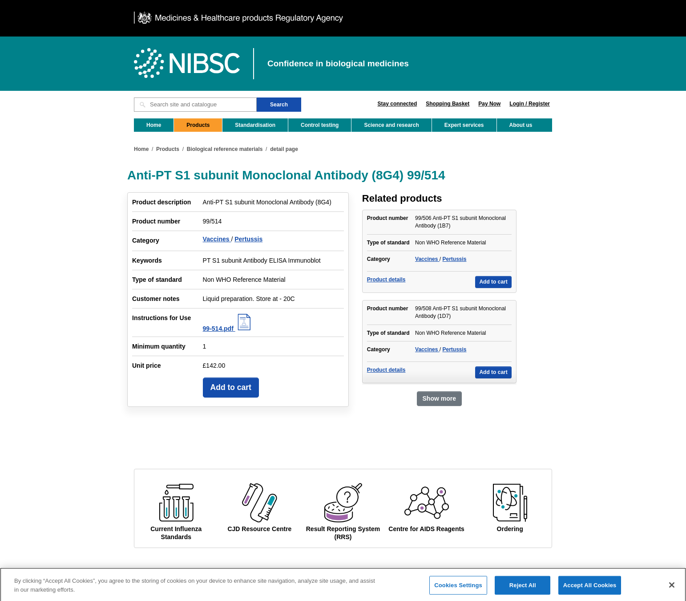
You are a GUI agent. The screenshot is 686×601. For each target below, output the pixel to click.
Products (198, 125)
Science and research (391, 125)
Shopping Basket (447, 104)
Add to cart (230, 387)
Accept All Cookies (590, 589)
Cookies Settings (458, 589)
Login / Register (529, 104)
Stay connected (397, 104)
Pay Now (489, 104)
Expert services (464, 125)
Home (153, 125)
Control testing (320, 125)
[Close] (672, 589)
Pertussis (248, 239)
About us (521, 125)
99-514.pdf (228, 328)
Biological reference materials (225, 149)
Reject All (522, 589)
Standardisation (255, 125)
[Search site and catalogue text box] (195, 104)
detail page (284, 149)
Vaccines (217, 239)
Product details (386, 279)
